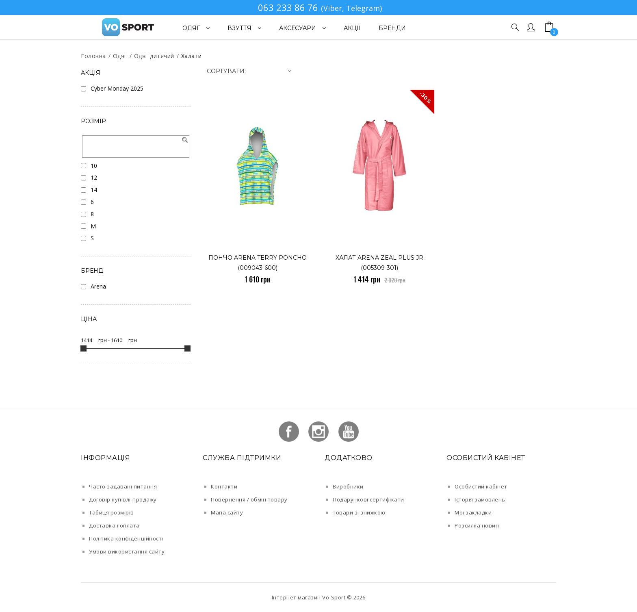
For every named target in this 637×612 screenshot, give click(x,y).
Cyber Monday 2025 (117, 88)
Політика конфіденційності (126, 538)
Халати (191, 56)
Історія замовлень (480, 499)
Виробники (348, 486)
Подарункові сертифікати (368, 499)
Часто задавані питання (123, 486)
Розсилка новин (477, 525)
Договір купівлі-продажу (123, 499)
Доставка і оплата (114, 525)
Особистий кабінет (481, 486)
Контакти (224, 486)
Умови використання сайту (127, 551)
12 (94, 177)
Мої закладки (473, 512)
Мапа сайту (227, 512)
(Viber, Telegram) (351, 8)
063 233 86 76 (288, 7)
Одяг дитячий (154, 56)
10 (94, 165)
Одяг (120, 56)
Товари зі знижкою (359, 512)
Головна (93, 56)
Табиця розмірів (111, 512)
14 (94, 189)
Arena (98, 286)
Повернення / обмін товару (249, 499)
